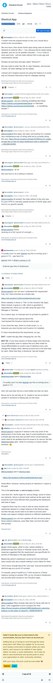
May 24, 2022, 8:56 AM (28, 250)
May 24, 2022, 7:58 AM (27, 196)
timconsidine (8, 97)
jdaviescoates (8, 250)
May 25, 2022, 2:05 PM (27, 600)
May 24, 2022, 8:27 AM (33, 226)
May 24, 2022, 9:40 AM (33, 373)
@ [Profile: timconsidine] (7, 134)
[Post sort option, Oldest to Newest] (4, 30)
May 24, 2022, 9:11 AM (33, 288)
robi (5, 468)
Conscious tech (6, 529)
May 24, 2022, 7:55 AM (33, 166)
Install (48, 6)
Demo (41, 4)
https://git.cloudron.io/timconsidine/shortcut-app (20, 298)
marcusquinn (8, 37)
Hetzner (20, 273)
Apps (29, 4)
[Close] (49, 635)
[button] (3, 680)
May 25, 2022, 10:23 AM (34, 544)
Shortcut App (25, 376)
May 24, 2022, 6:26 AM (27, 37)
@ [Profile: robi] (3, 547)
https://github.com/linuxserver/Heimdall (18, 106)
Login (14, 666)
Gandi (15, 273)
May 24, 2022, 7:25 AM (27, 131)
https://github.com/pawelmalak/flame (17, 103)
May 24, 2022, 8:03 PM (24, 428)
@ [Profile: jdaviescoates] (7, 376)
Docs (48, 4)
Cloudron (7, 273)
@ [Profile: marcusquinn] (7, 101)
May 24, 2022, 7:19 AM (33, 97)
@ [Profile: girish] (24, 253)
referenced (14, 415)
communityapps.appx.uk (8, 116)
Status (35, 4)
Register (7, 666)
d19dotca (7, 428)
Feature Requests (8, 24)
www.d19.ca (4, 454)
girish (8, 415)
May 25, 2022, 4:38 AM (21, 468)
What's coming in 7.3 (21, 260)
